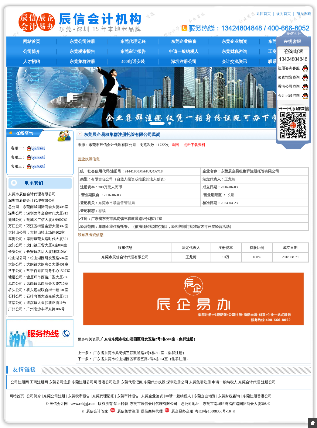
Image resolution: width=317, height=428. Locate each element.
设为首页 (283, 14)
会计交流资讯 (234, 61)
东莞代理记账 (133, 41)
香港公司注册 (109, 382)
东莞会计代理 (249, 382)
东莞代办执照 (154, 382)
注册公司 (268, 382)
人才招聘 (31, 61)
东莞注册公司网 (84, 382)
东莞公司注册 (82, 41)
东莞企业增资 (234, 41)
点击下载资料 (194, 145)
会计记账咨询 (289, 95)
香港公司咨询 (289, 86)
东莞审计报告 (133, 51)
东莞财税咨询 (234, 51)
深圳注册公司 (183, 61)
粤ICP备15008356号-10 (213, 411)
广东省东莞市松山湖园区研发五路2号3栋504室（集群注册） (149, 339)
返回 (175, 145)
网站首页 (31, 41)
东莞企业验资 (183, 41)
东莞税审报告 (82, 51)
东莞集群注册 (82, 61)
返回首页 (263, 14)
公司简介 (31, 51)
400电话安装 (133, 61)
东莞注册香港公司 (257, 396)
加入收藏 (303, 14)
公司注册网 (20, 382)
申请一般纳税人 (184, 51)
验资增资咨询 (289, 77)
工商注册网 (39, 382)
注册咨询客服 (289, 68)
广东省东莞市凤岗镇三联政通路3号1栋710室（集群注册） (139, 353)
